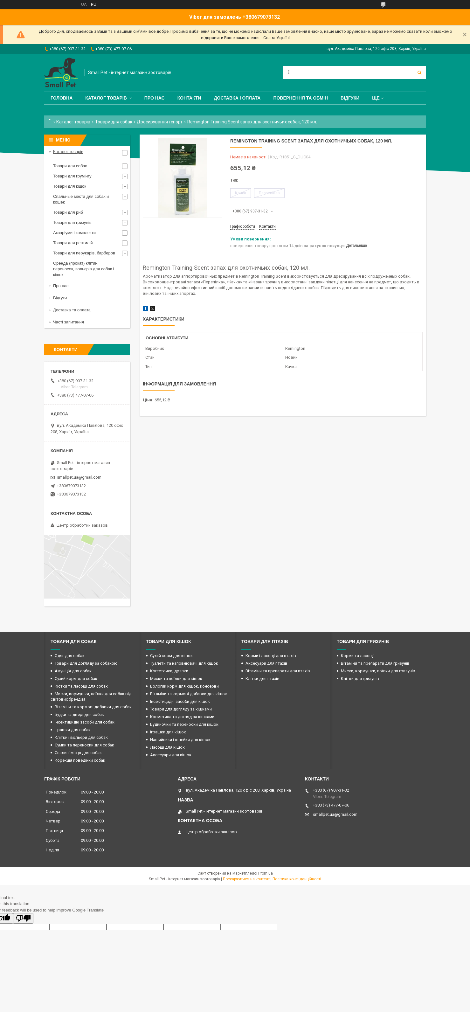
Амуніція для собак (73, 671)
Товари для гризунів (72, 222)
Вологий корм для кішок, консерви (184, 686)
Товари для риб (68, 212)
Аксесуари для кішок (170, 754)
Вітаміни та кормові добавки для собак (93, 706)
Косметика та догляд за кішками (182, 716)
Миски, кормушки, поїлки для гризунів (378, 671)
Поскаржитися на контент (246, 879)
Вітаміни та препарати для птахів (277, 671)
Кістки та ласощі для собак (81, 686)
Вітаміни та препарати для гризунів (375, 663)
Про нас (154, 98)
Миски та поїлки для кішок (176, 678)
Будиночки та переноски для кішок (184, 724)
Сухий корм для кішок (171, 655)
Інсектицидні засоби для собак (84, 722)
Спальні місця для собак (78, 752)
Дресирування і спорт (160, 121)
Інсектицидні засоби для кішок (180, 701)
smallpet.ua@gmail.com (79, 477)
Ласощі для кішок (167, 747)
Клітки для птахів (262, 678)
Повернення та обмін (300, 98)
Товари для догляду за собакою (86, 663)
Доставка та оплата (72, 310)
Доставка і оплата (237, 98)
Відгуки (350, 98)
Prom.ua (265, 873)
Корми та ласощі (357, 655)
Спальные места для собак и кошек (81, 199)
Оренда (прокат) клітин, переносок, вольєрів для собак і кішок (83, 269)
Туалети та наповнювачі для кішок (184, 663)
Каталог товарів (106, 98)
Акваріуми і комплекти (74, 232)
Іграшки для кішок (168, 732)
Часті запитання (68, 322)
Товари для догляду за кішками (181, 709)
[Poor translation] (23, 918)
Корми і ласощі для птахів (270, 655)
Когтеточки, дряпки (169, 671)
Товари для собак (113, 121)
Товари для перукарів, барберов (84, 253)
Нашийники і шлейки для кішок (180, 739)
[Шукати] (419, 72)
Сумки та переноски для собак (84, 745)
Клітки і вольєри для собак (81, 737)
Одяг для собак (70, 655)
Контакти (189, 98)
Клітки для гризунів (360, 678)
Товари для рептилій (73, 242)
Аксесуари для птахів (266, 663)
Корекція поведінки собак (80, 760)
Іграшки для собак (73, 729)
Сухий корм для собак (76, 678)
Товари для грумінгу (72, 176)
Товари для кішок (69, 186)
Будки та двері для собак (79, 714)
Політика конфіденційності (297, 879)
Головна (62, 98)
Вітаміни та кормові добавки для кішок (188, 693)
